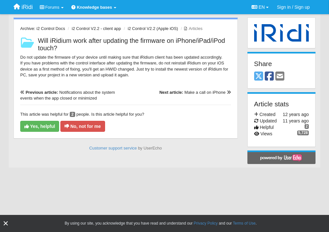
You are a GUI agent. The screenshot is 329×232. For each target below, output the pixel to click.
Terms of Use (244, 223)
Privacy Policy (206, 223)
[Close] (6, 223)
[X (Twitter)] (258, 76)
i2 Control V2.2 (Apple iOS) (153, 28)
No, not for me (83, 126)
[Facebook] (269, 76)
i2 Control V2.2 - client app (96, 28)
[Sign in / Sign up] (293, 7)
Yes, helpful (39, 126)
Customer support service (113, 148)
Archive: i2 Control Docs (42, 28)
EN (260, 7)
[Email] (279, 76)
